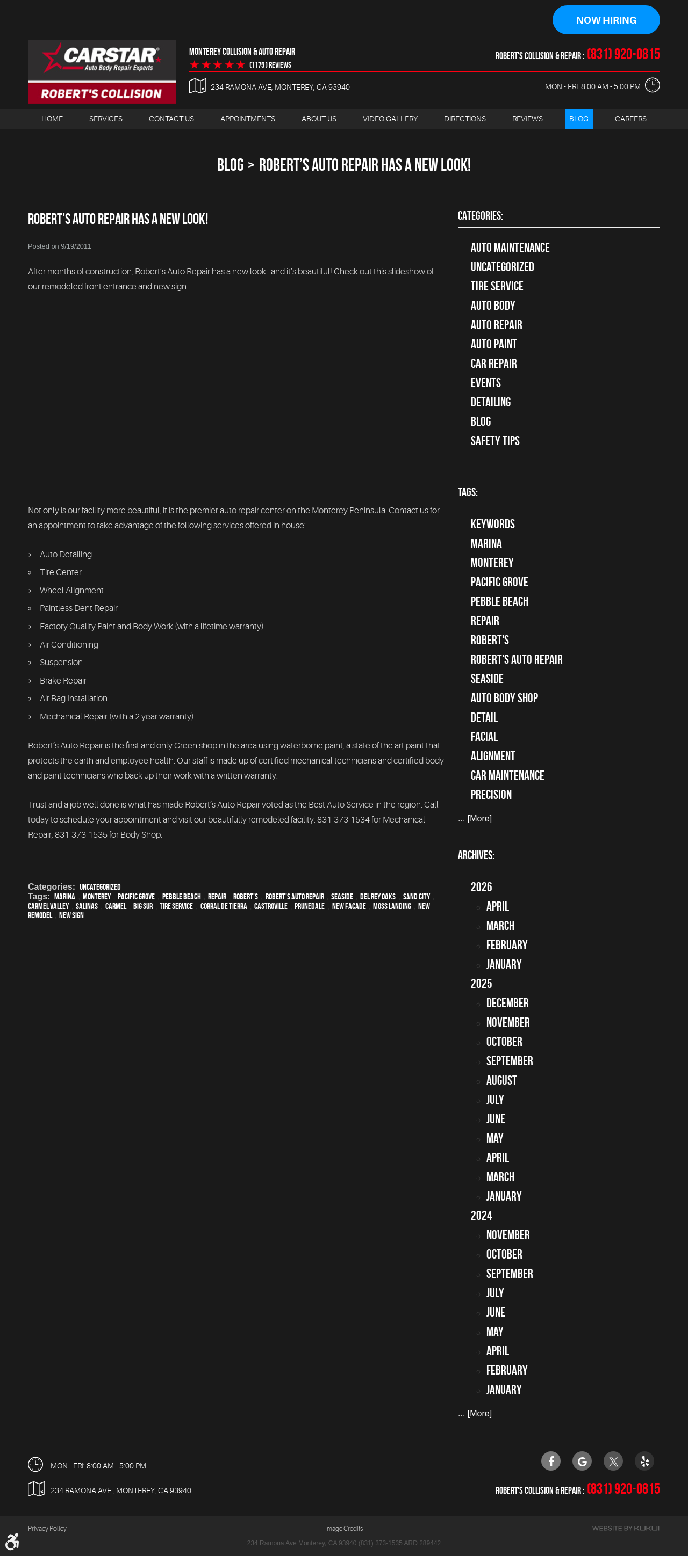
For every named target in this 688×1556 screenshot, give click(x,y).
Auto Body (493, 305)
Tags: (468, 492)
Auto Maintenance (510, 248)
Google (582, 1461)
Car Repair (494, 363)
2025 (481, 984)
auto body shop (504, 699)
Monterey (97, 896)
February (507, 945)
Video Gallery (390, 118)
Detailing (491, 402)
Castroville (271, 906)
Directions (465, 118)
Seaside (342, 896)
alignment (493, 757)
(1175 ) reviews (270, 65)
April (497, 906)
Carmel (115, 906)
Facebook (551, 1461)
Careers (631, 118)
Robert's (245, 896)
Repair (217, 896)
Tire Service (176, 906)
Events (486, 383)
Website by (625, 1529)
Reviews (527, 118)
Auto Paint (494, 344)
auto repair (496, 325)
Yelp (644, 1461)
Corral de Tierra (223, 906)
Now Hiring (606, 20)
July (495, 1100)
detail (484, 718)
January (504, 964)
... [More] (475, 819)
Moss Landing (392, 906)
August (501, 1080)
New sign (71, 915)
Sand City (416, 896)
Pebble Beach (181, 896)
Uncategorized (100, 886)
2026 (481, 887)
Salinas (87, 906)
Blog (579, 118)
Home (52, 118)
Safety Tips (495, 441)
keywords (493, 525)
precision (491, 795)
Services (106, 118)
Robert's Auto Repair (295, 896)
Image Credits (344, 1529)
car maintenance (507, 776)
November (508, 1022)
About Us (319, 118)
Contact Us (171, 118)
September (509, 1061)
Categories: (480, 215)
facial (484, 737)
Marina (64, 896)
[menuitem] (52, 119)
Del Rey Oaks (378, 896)
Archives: (476, 854)
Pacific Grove (136, 896)
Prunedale (310, 906)
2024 (481, 1216)
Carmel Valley (48, 906)
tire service (497, 286)
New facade (349, 906)
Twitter (613, 1461)
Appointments (247, 118)
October (504, 1042)
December (507, 1003)
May (495, 1138)
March (500, 926)
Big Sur (143, 906)
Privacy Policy (47, 1529)
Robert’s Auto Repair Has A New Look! (365, 164)
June (495, 1119)
